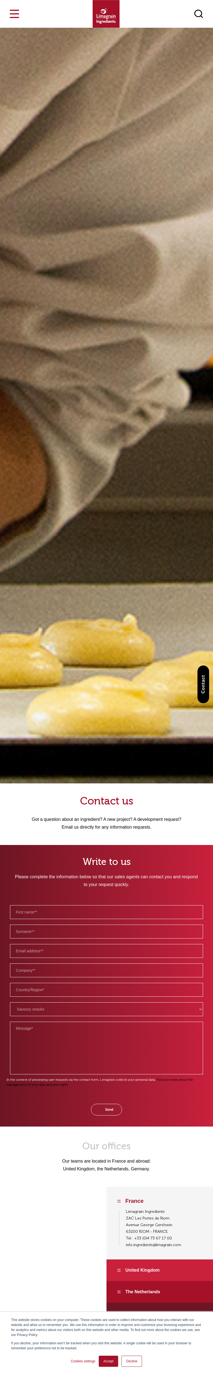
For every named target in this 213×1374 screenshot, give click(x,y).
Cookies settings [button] (83, 1361)
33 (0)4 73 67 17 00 (154, 1238)
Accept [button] (108, 1361)
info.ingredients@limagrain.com (153, 1245)
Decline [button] (131, 1361)
